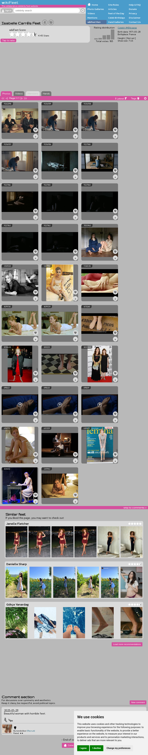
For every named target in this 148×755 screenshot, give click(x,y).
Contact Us (135, 22)
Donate (133, 9)
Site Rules (113, 5)
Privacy (133, 13)
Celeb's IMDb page (127, 28)
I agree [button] (83, 748)
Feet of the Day (116, 13)
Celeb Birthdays (116, 17)
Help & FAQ (135, 5)
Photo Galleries (95, 9)
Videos (91, 13)
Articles (112, 9)
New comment (138, 702)
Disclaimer (134, 17)
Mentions (92, 17)
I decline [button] (96, 748)
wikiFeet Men (93, 22)
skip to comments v (134, 507)
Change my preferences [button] (118, 748)
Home (95, 5)
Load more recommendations (127, 644)
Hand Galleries (116, 22)
